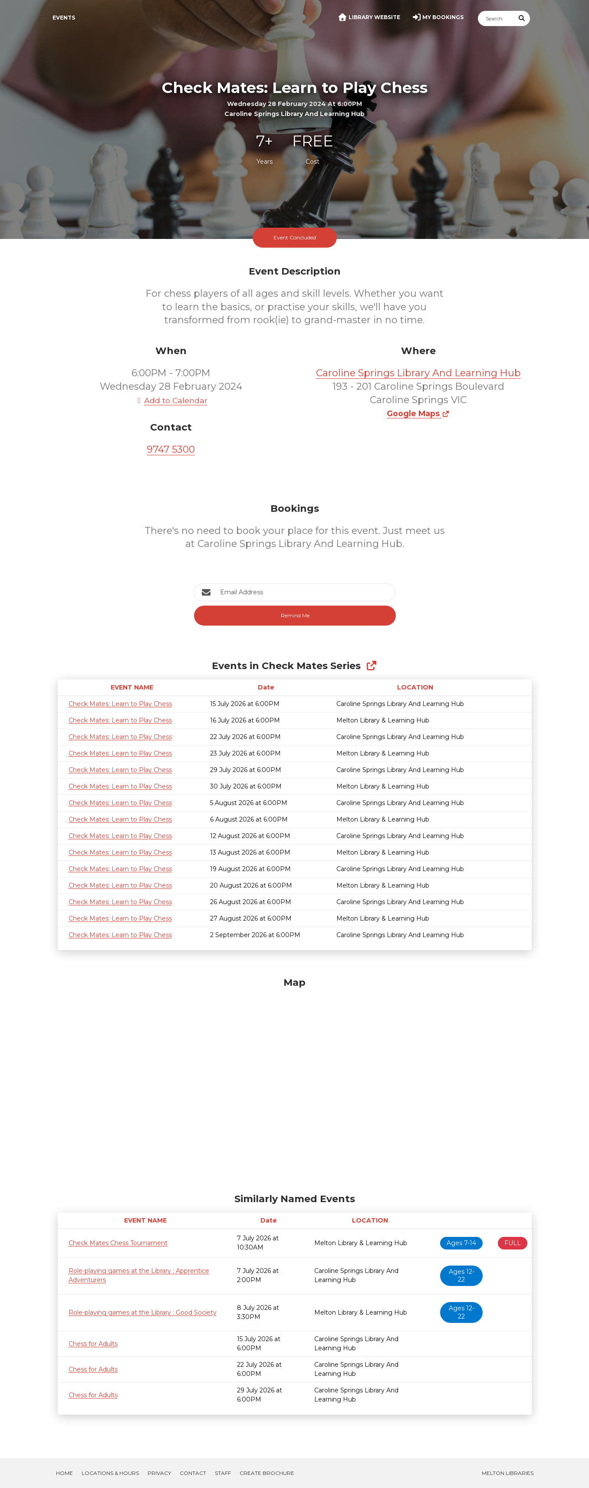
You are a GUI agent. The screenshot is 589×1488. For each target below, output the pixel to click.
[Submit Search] (521, 18)
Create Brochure (267, 1473)
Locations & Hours (110, 1473)
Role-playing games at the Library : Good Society (143, 1312)
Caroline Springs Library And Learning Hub (418, 373)
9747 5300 (171, 449)
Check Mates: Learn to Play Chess (120, 704)
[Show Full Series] (371, 666)
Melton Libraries (507, 1473)
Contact (193, 1473)
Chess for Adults (93, 1344)
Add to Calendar (171, 400)
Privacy (159, 1473)
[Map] (295, 1083)
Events (64, 17)
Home (64, 1473)
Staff (223, 1473)
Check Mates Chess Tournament (118, 1243)
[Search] (496, 18)
